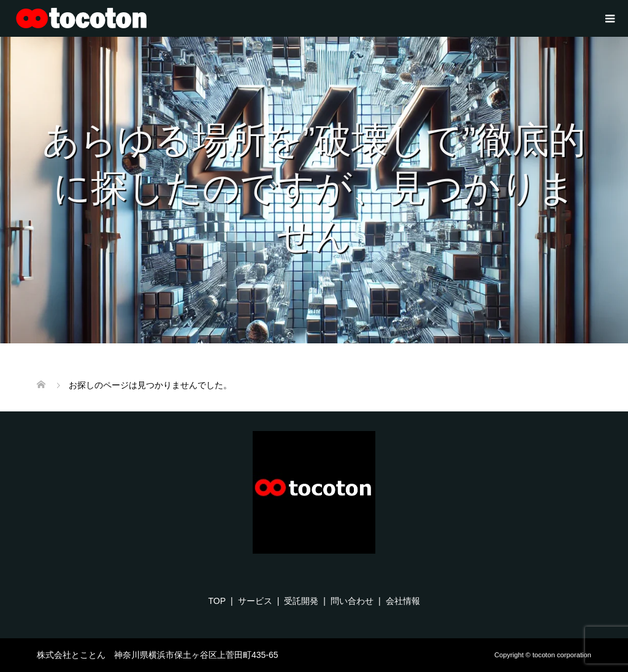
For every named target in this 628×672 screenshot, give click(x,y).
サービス (255, 601)
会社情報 (403, 601)
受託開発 (301, 601)
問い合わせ (352, 601)
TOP (217, 601)
